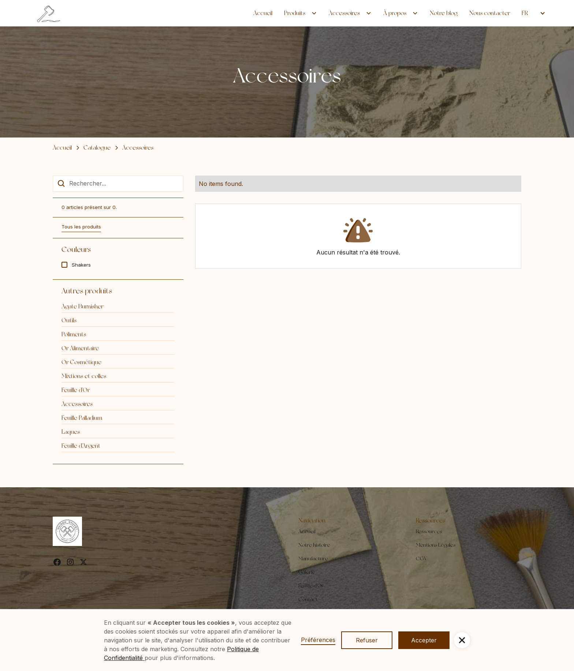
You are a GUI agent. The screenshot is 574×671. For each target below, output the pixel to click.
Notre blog (444, 13)
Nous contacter (489, 13)
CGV (421, 558)
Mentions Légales (435, 545)
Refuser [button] (367, 640)
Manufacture (313, 558)
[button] (300, 13)
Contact (307, 599)
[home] (50, 13)
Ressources (429, 531)
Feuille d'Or (311, 585)
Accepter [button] (424, 640)
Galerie (306, 572)
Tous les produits (81, 227)
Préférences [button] (318, 640)
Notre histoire (314, 545)
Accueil (262, 13)
